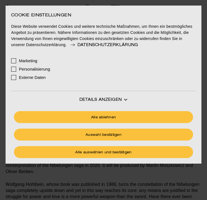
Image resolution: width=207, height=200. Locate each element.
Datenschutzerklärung (104, 45)
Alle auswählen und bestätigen (103, 152)
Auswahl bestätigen (103, 135)
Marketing (28, 60)
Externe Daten (32, 77)
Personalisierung (34, 69)
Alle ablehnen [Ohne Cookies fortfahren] (103, 117)
